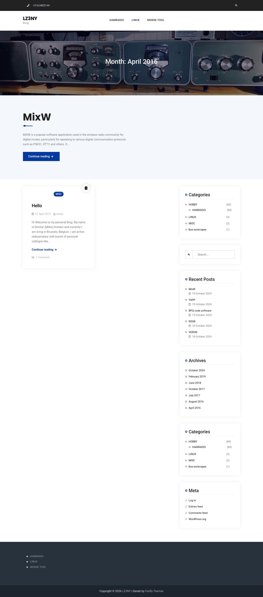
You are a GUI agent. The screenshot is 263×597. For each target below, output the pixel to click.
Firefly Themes (154, 591)
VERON (193, 332)
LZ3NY (30, 18)
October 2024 (197, 370)
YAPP (192, 299)
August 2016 (196, 401)
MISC (59, 194)
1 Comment (43, 257)
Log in (192, 500)
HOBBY (193, 204)
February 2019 (197, 376)
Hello (37, 205)
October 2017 (197, 389)
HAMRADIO (111, 20)
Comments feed (198, 513)
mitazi (59, 214)
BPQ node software (200, 310)
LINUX (130, 20)
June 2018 (195, 382)
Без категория (197, 229)
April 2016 (195, 408)
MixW (192, 289)
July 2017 (194, 395)
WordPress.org (197, 519)
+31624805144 (41, 5)
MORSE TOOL (150, 20)
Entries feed (196, 506)
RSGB (192, 321)
